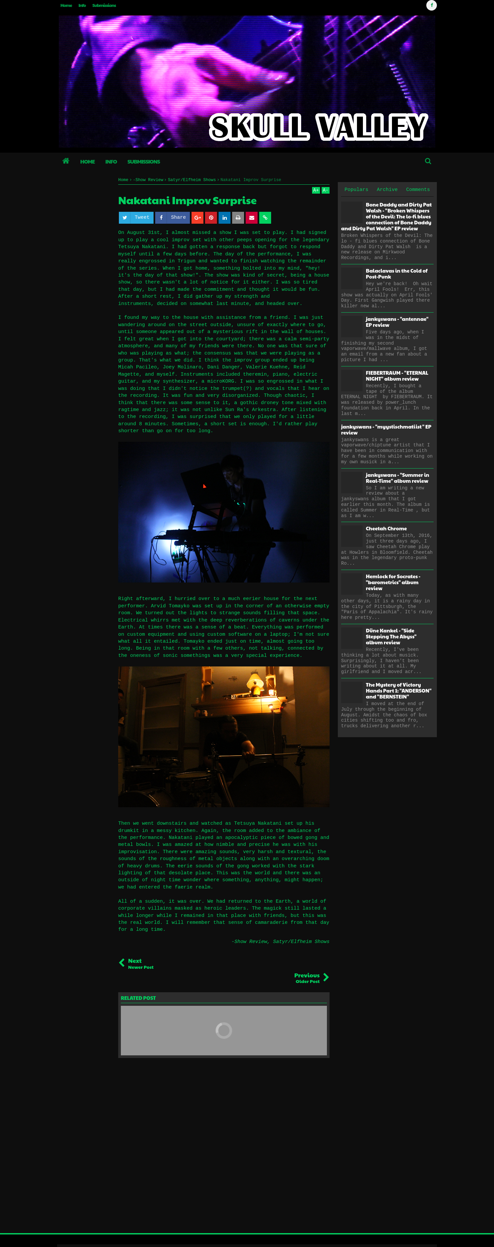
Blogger (421, 1235)
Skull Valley (80, 1235)
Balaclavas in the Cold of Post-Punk (397, 273)
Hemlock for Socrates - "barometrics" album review (393, 582)
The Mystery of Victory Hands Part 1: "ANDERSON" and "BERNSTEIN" (399, 690)
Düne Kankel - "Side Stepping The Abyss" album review (391, 636)
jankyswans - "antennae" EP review (397, 321)
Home (66, 5)
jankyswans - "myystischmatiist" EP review (386, 429)
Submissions (104, 5)
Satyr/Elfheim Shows (301, 942)
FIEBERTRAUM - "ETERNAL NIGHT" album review (397, 375)
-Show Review (249, 942)
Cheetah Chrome (386, 528)
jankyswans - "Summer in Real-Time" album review (397, 477)
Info (82, 5)
